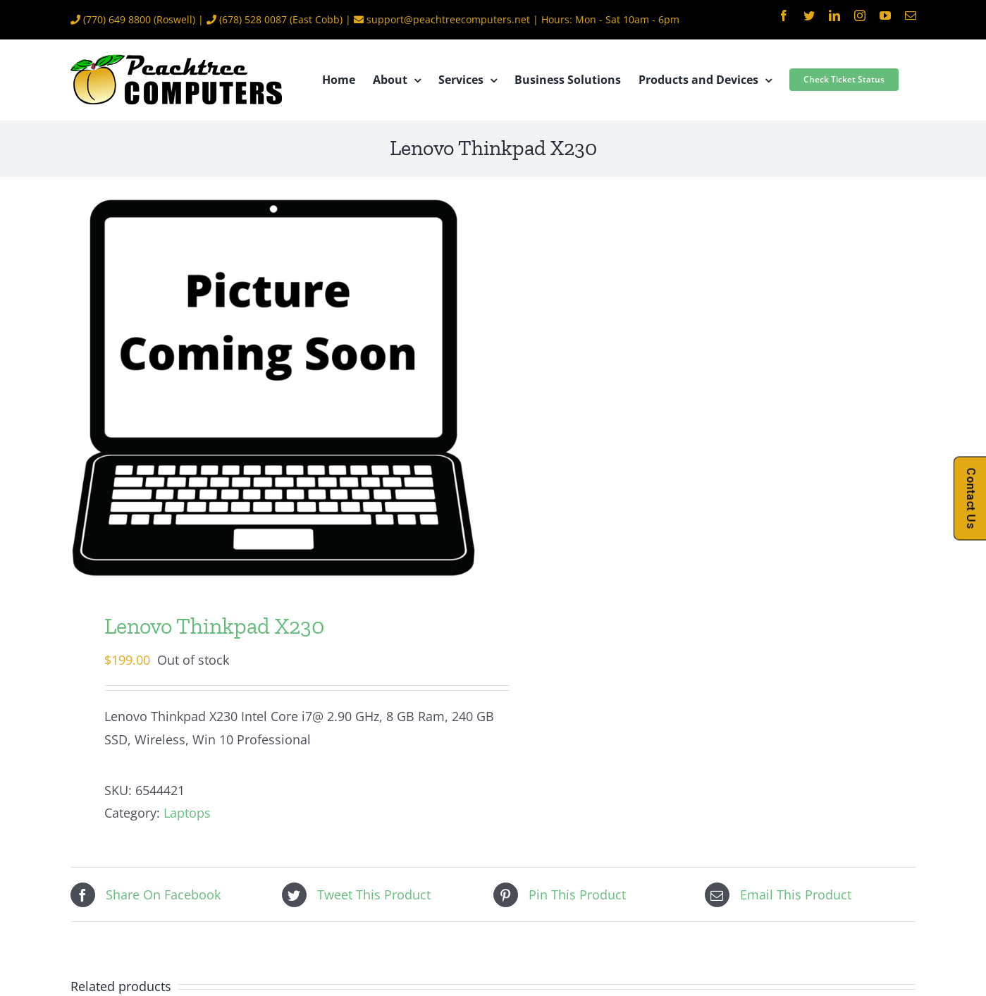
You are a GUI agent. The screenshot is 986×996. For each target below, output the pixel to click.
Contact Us (971, 498)
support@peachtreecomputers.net (448, 19)
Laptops (187, 812)
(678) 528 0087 (253, 19)
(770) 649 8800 (117, 19)
